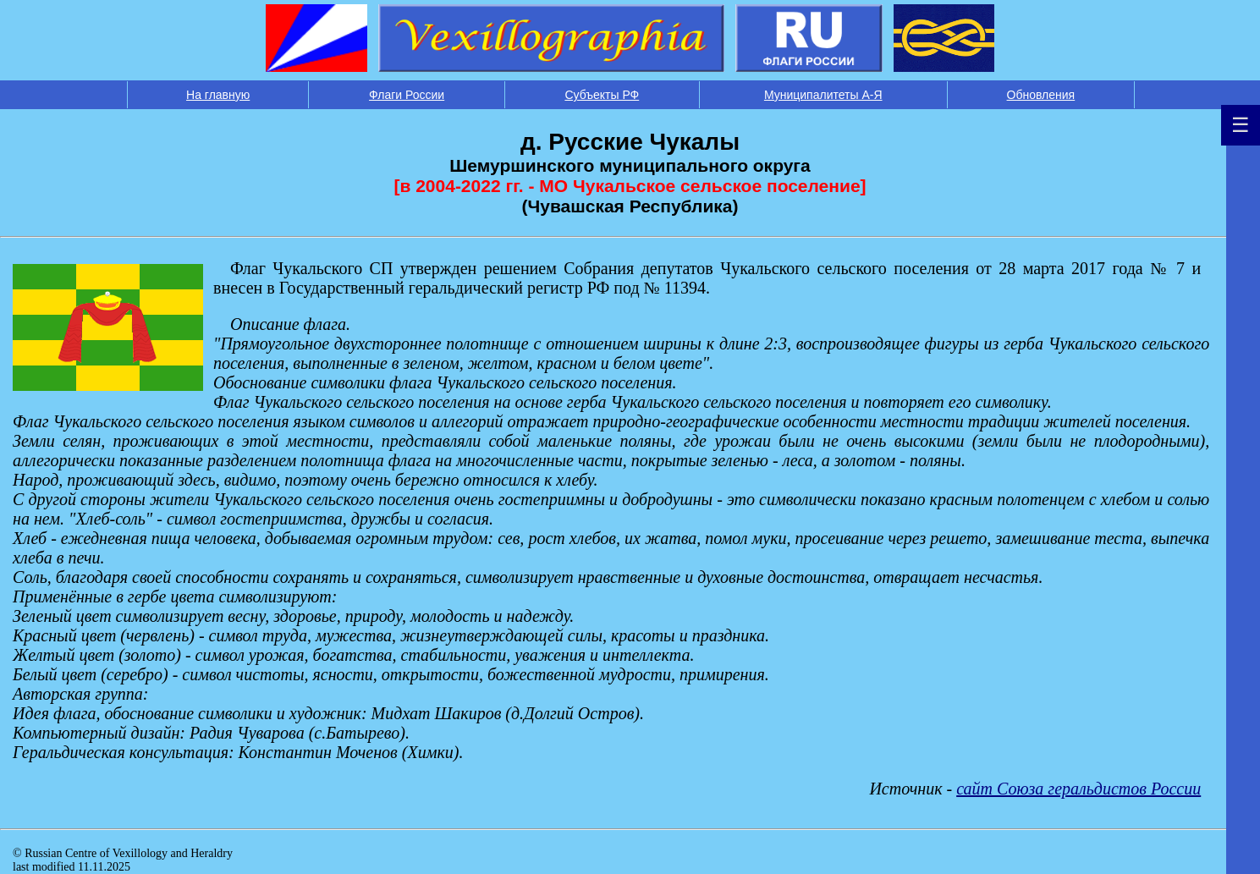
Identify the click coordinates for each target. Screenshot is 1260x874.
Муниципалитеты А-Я (823, 95)
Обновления (1041, 95)
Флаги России (406, 95)
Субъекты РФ (601, 95)
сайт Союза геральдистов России (1078, 788)
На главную (218, 95)
